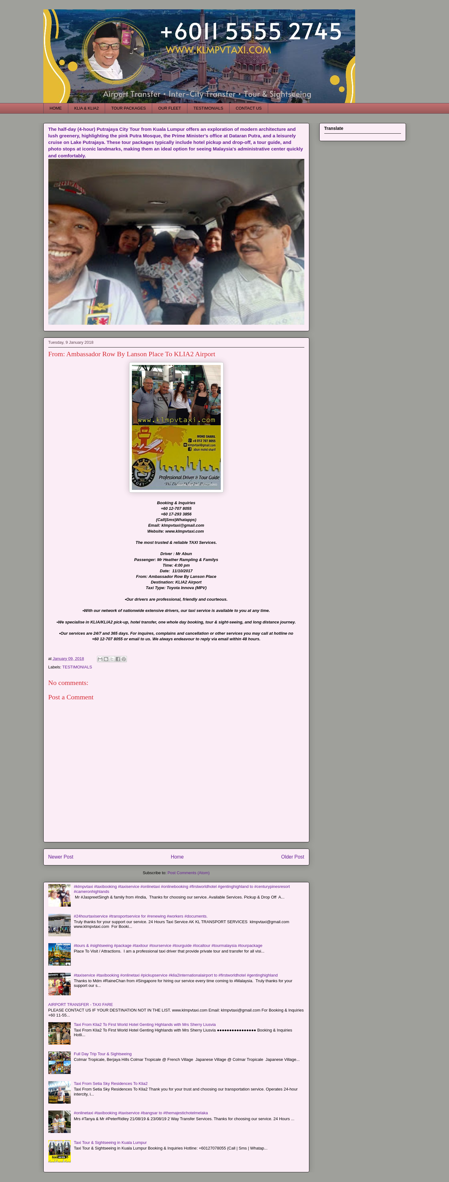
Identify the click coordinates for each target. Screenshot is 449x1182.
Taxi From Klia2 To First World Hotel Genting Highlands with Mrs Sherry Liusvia (145, 1024)
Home (177, 856)
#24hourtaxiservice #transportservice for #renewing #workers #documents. (141, 916)
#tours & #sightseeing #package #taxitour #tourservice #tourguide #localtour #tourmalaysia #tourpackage (168, 945)
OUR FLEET (169, 108)
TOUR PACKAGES (128, 108)
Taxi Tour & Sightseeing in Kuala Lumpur (110, 1142)
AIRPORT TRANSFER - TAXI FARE (80, 1004)
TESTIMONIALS (208, 108)
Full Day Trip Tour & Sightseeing (103, 1053)
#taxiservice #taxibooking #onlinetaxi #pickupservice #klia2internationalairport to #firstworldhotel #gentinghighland (176, 975)
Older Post (292, 856)
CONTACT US (249, 108)
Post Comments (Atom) (188, 872)
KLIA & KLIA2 (86, 108)
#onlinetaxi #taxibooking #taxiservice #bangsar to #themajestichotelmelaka (141, 1113)
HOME (56, 108)
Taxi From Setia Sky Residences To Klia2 (111, 1083)
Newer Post (61, 856)
